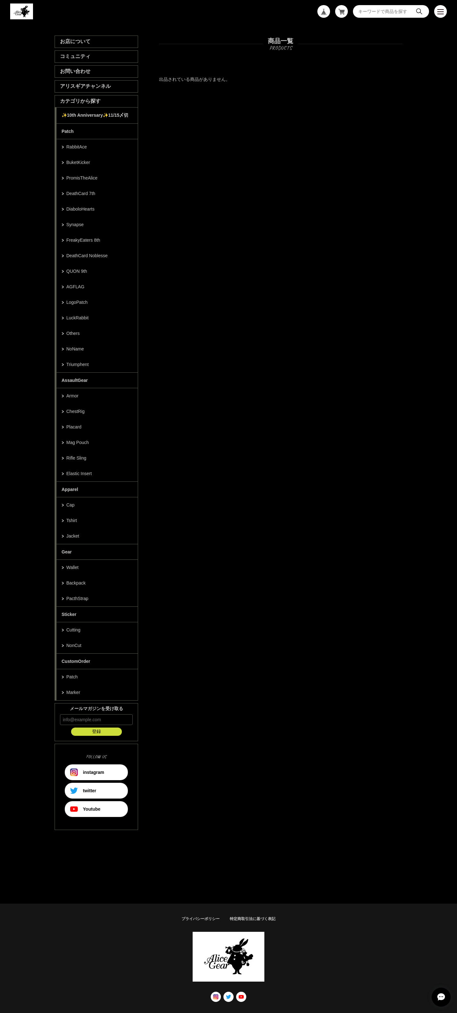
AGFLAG (75, 286)
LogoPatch (77, 302)
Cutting (73, 629)
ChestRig (75, 411)
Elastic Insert (79, 473)
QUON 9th (76, 271)
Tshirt (71, 520)
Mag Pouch (77, 442)
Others (73, 333)
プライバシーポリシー (201, 919)
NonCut (73, 645)
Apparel (70, 489)
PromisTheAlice (81, 177)
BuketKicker (78, 162)
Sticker (69, 614)
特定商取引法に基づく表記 (252, 919)
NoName (75, 348)
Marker (73, 692)
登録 (96, 731)
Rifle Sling (76, 458)
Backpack (76, 582)
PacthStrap (77, 598)
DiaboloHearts (80, 209)
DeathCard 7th (80, 193)
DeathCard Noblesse (87, 255)
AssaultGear (75, 380)
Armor (72, 395)
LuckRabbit (77, 317)
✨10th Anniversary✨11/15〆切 (95, 115)
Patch (68, 131)
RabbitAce (76, 146)
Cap (70, 504)
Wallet (72, 567)
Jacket (72, 536)
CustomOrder (76, 661)
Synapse (74, 224)
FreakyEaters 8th (83, 240)
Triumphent (77, 364)
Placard (73, 426)
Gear (67, 551)
